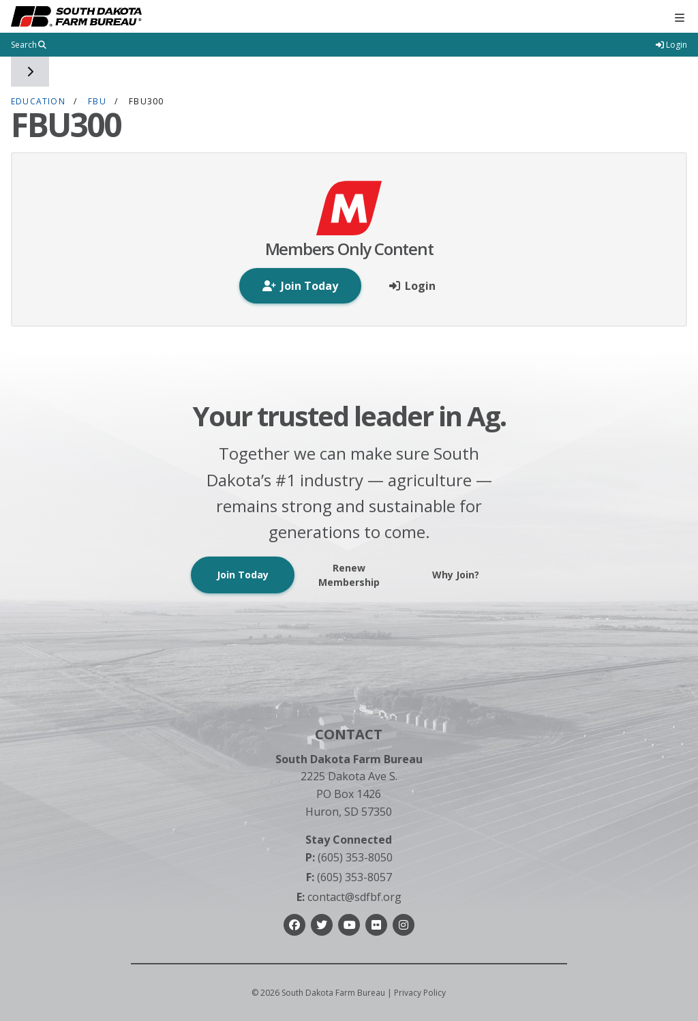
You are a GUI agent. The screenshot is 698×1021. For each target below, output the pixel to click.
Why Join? (455, 574)
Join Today (243, 574)
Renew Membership (349, 575)
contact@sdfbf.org (349, 896)
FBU (97, 101)
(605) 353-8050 (349, 857)
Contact (348, 734)
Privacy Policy (420, 992)
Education (38, 101)
